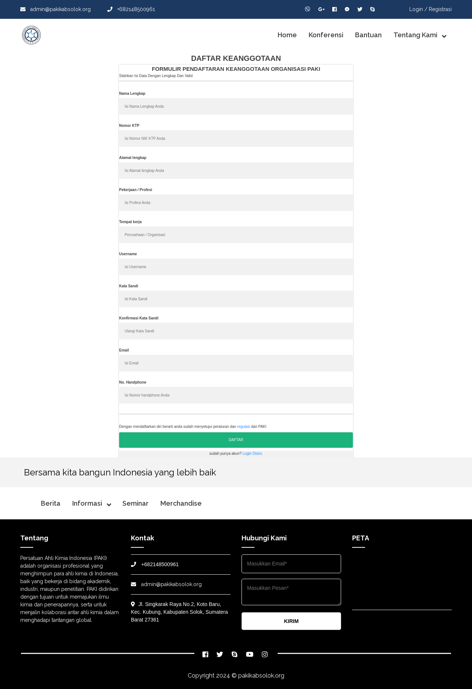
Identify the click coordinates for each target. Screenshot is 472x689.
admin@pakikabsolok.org (55, 9)
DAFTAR (236, 440)
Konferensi (326, 35)
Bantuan (368, 35)
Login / (418, 9)
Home (287, 35)
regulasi (243, 427)
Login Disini (252, 453)
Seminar (135, 503)
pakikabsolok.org (261, 675)
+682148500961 (131, 9)
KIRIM (291, 621)
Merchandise (181, 503)
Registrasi (440, 9)
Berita (50, 503)
